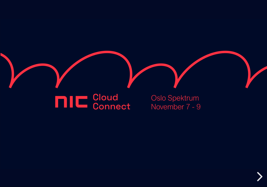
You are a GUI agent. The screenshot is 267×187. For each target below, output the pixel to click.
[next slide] (259, 176)
